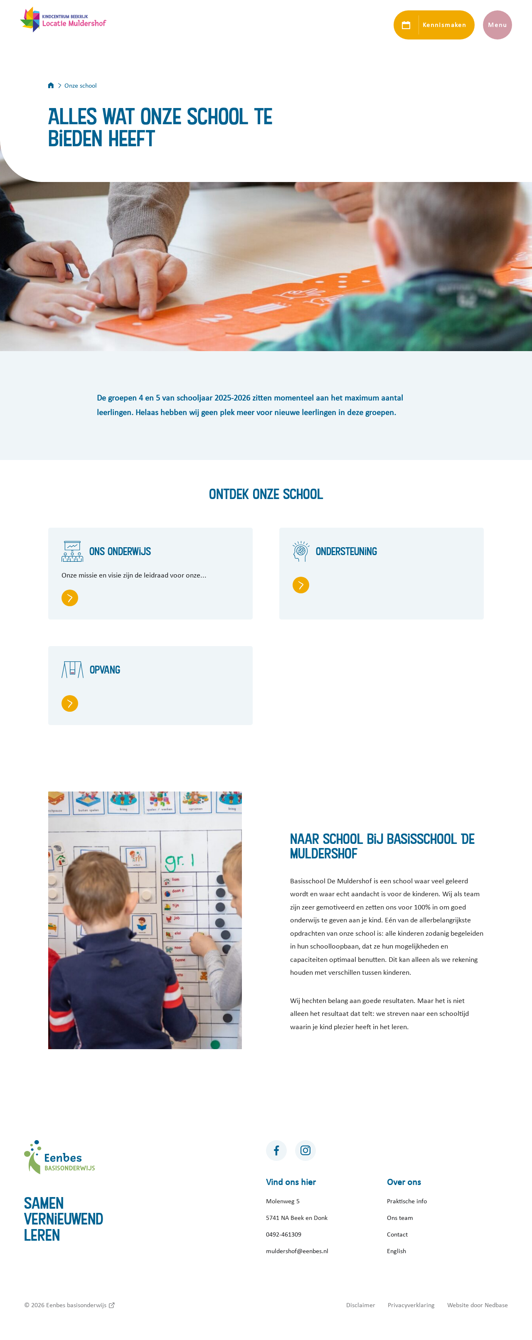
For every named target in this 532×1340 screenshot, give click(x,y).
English (396, 1251)
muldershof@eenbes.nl (297, 1251)
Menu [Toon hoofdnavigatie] (497, 25)
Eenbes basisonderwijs (76, 1305)
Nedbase (496, 1305)
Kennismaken (444, 25)
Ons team (400, 1218)
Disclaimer (360, 1305)
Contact (397, 1234)
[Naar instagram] (305, 1150)
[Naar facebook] (276, 1150)
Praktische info (407, 1201)
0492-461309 (283, 1234)
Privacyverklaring (411, 1305)
